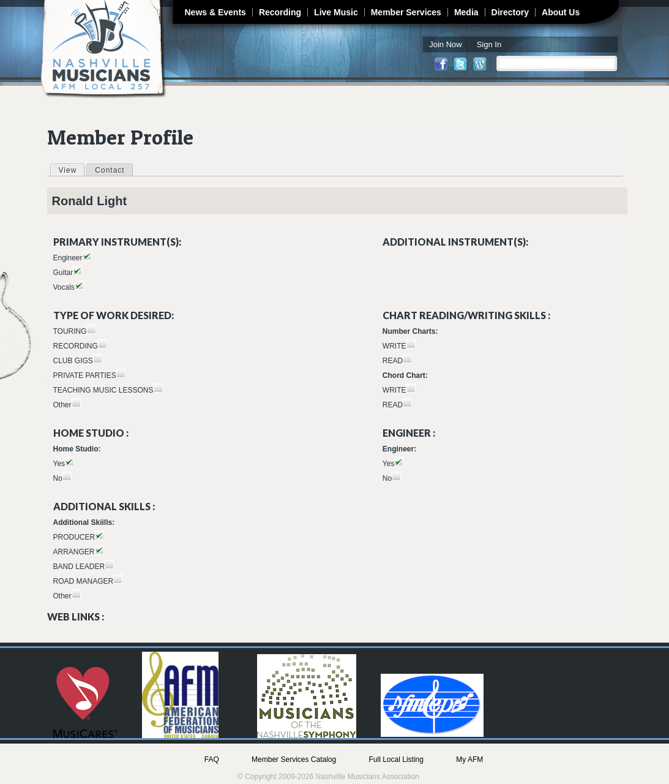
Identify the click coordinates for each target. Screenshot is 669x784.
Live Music (336, 12)
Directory (510, 12)
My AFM (469, 759)
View (71, 170)
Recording (280, 12)
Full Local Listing (396, 759)
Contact (109, 170)
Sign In (489, 44)
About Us (561, 12)
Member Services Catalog (294, 759)
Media (466, 12)
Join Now (445, 44)
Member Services (406, 12)
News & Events (215, 12)
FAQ (211, 759)
